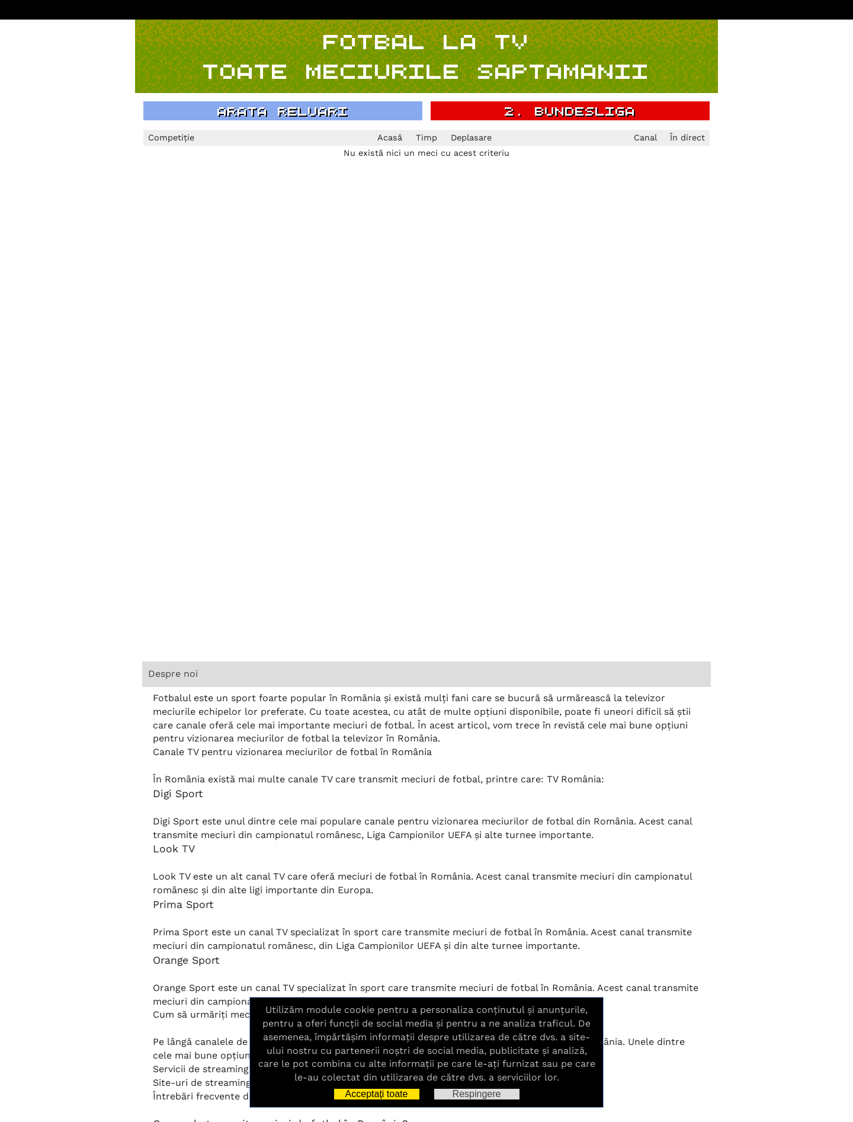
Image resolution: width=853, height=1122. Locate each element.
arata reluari (282, 111)
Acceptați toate (376, 1094)
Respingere (477, 1094)
